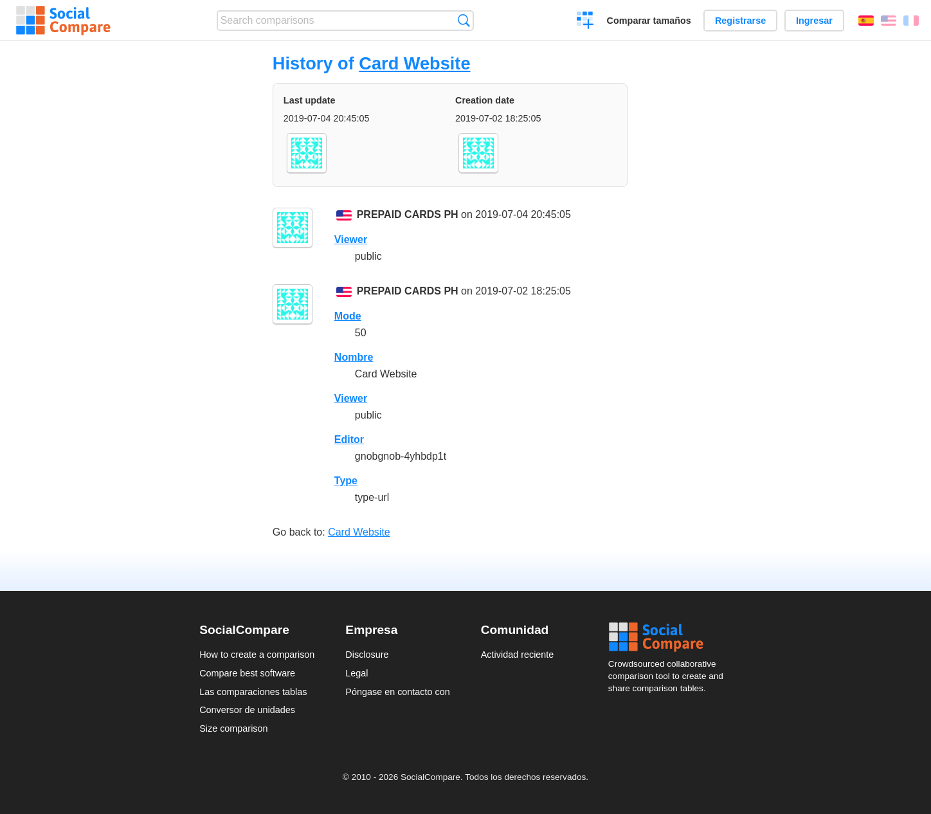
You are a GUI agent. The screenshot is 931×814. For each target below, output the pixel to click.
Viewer (350, 239)
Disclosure (366, 654)
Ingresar (814, 20)
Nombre (353, 357)
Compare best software (247, 673)
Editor (349, 439)
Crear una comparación (585, 22)
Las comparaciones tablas (253, 692)
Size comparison (233, 728)
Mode (347, 316)
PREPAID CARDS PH (407, 214)
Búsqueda (464, 20)
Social (670, 637)
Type (345, 480)
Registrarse (740, 20)
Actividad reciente (517, 654)
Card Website (414, 63)
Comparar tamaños (649, 20)
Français (911, 20)
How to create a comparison (256, 654)
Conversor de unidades (247, 710)
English (888, 20)
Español (866, 20)
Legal (356, 673)
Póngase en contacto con (397, 692)
